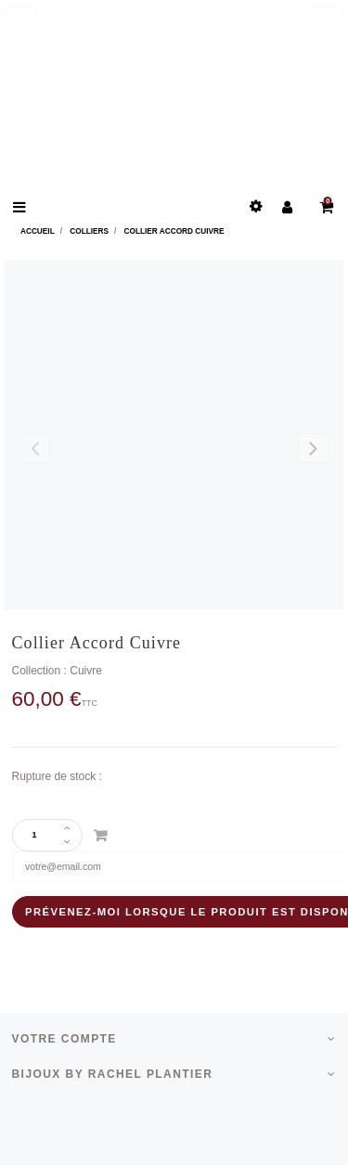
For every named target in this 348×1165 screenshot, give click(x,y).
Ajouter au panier (100, 835)
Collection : (39, 670)
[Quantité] (40, 835)
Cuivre (86, 670)
